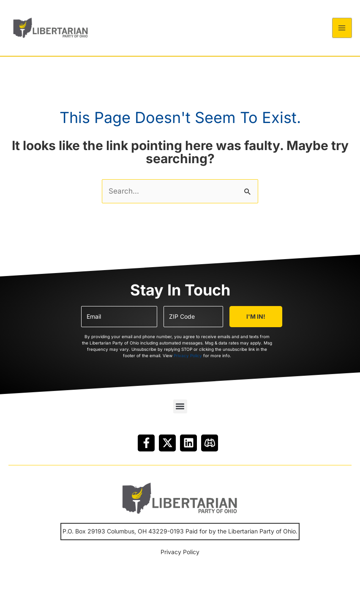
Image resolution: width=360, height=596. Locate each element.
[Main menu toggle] (342, 31)
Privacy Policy (188, 362)
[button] (180, 413)
